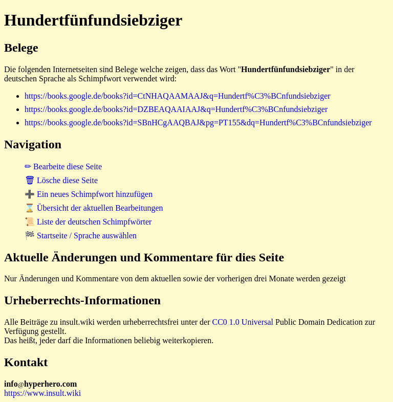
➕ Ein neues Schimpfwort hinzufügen (88, 194)
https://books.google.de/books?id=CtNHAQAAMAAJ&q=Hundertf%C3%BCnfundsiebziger (178, 96)
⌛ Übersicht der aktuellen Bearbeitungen (94, 208)
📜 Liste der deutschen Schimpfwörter (88, 221)
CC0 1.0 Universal (243, 322)
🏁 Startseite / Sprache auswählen (81, 235)
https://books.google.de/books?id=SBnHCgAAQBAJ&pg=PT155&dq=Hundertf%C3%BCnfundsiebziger (198, 122)
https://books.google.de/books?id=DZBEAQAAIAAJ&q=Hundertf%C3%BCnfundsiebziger (176, 109)
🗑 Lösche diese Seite (61, 180)
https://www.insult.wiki (42, 393)
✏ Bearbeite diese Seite (63, 166)
